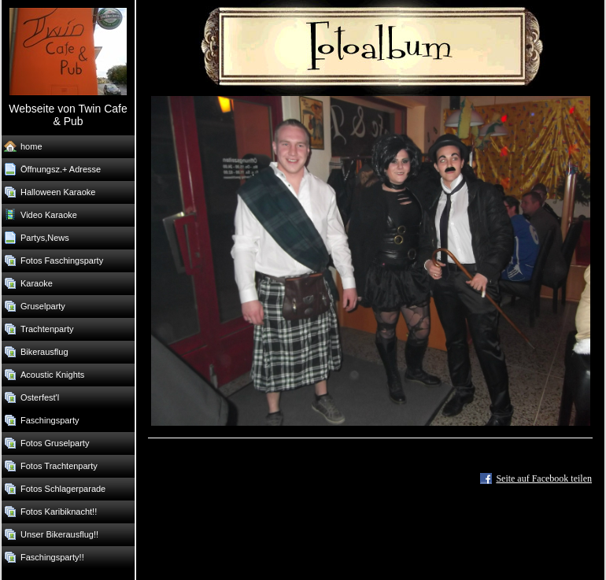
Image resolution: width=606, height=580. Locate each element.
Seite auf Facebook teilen (544, 478)
